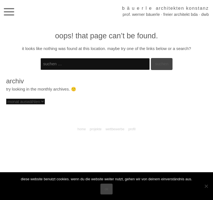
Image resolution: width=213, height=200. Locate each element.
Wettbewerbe (114, 129)
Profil (132, 129)
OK (106, 189)
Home (81, 129)
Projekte (96, 129)
